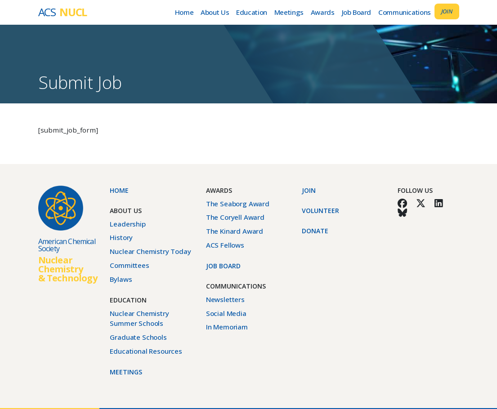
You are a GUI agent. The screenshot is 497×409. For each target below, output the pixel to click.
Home (184, 12)
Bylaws (121, 279)
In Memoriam (227, 326)
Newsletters (225, 299)
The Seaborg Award (237, 203)
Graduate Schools (138, 337)
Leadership (127, 223)
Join (446, 11)
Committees (129, 265)
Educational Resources (146, 351)
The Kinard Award (234, 231)
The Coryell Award (235, 217)
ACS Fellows (225, 244)
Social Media (226, 313)
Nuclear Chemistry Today (150, 251)
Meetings (289, 12)
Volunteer (320, 210)
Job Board (357, 12)
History (121, 237)
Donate (315, 231)
